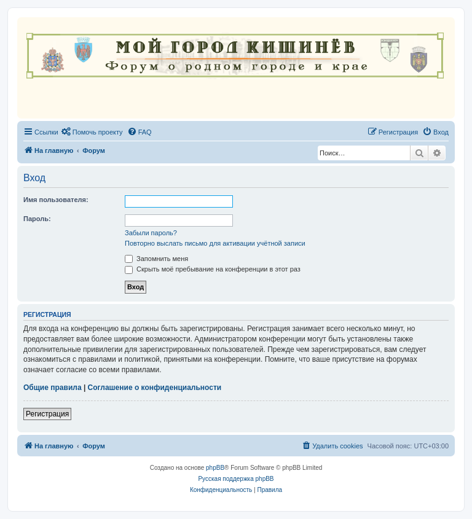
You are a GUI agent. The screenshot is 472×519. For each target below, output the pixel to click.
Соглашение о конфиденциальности (155, 387)
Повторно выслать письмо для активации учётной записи (215, 243)
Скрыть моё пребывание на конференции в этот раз (213, 269)
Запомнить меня (156, 258)
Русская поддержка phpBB (235, 478)
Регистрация (47, 414)
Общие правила (52, 387)
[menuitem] (92, 132)
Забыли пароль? (151, 232)
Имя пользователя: (55, 199)
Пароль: (37, 218)
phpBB (215, 467)
